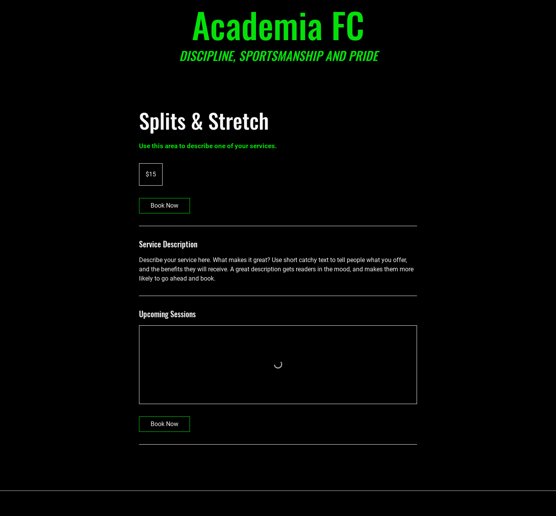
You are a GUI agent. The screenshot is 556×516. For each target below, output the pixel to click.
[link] (164, 205)
